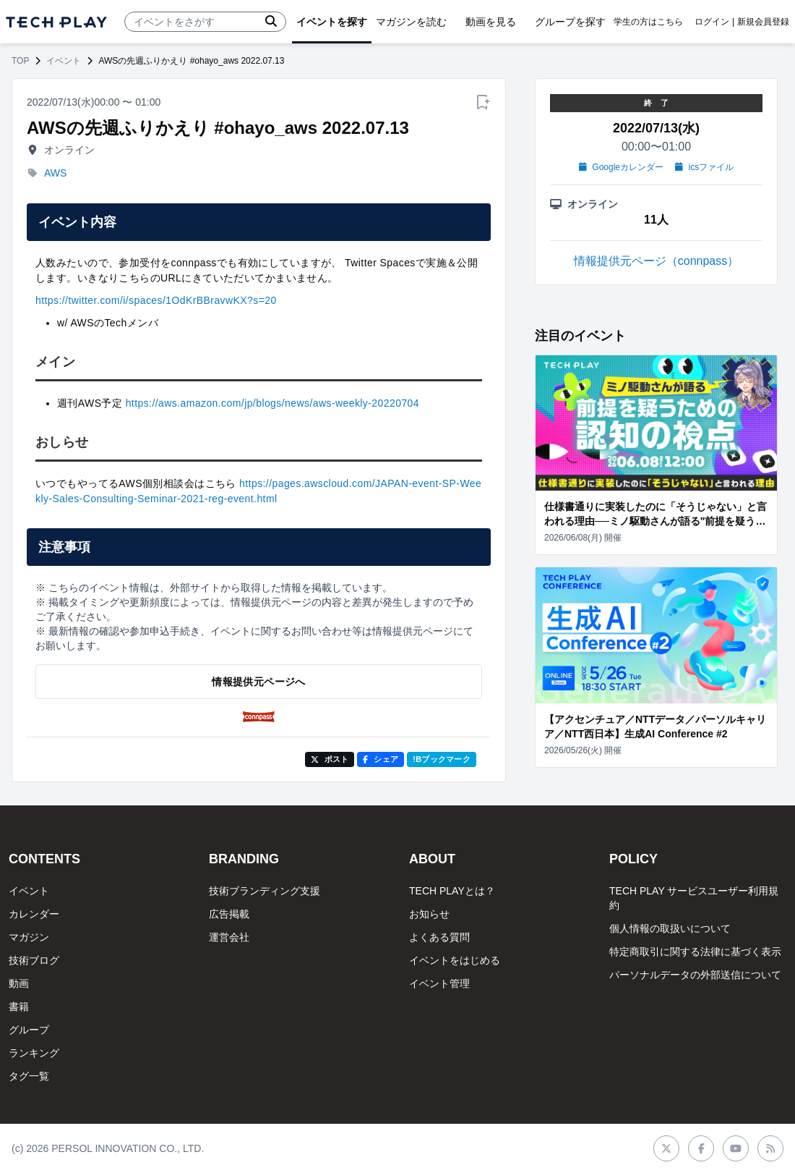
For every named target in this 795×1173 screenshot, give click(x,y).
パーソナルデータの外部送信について (695, 975)
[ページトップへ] (56, 22)
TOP (20, 61)
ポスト (330, 759)
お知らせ (429, 914)
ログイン (712, 22)
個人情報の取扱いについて (670, 928)
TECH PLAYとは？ (452, 891)
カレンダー (34, 914)
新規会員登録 (763, 22)
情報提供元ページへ (258, 681)
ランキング (34, 1053)
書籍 (19, 1006)
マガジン (29, 937)
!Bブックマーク (441, 759)
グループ (29, 1030)
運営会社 (229, 937)
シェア (380, 759)
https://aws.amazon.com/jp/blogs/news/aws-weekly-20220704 (272, 403)
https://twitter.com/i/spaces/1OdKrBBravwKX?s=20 (156, 300)
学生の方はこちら (648, 22)
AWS (55, 173)
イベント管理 (439, 983)
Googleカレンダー (621, 167)
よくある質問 (439, 937)
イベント (63, 61)
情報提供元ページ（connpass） (656, 261)
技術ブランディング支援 (264, 891)
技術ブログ (34, 960)
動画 (19, 983)
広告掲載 (229, 914)
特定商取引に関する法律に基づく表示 (695, 951)
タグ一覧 (29, 1076)
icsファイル (704, 167)
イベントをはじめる (454, 960)
